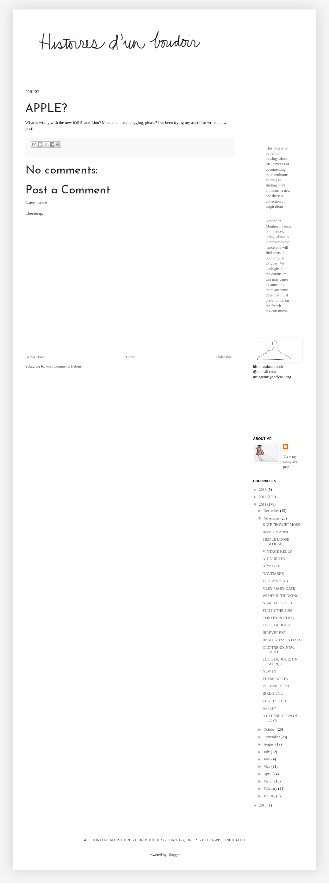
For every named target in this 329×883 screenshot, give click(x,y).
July (267, 752)
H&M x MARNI (275, 532)
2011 (263, 504)
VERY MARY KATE (279, 588)
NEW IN (269, 671)
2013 (263, 489)
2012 (263, 497)
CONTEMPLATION (279, 618)
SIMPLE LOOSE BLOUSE (276, 541)
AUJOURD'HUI (275, 559)
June (267, 759)
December (272, 510)
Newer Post (36, 357)
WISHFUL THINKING (281, 596)
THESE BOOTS (275, 679)
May (267, 766)
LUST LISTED (274, 701)
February (271, 788)
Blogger (174, 855)
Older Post (224, 357)
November (272, 518)
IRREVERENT (274, 632)
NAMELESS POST (278, 603)
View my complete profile (290, 461)
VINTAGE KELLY (277, 551)
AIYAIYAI (271, 566)
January (270, 796)
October (270, 729)
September (272, 737)
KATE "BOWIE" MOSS (281, 524)
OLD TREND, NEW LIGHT (279, 649)
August (270, 744)
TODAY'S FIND (275, 581)
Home (130, 357)
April (268, 774)
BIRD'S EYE (273, 693)
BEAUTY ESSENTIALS (282, 640)
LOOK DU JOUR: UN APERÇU (280, 661)
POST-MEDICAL (276, 686)
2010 (263, 805)
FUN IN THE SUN (277, 610)
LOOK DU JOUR (276, 625)
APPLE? (269, 708)
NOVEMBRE (273, 573)
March (269, 781)
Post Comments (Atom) (64, 366)
